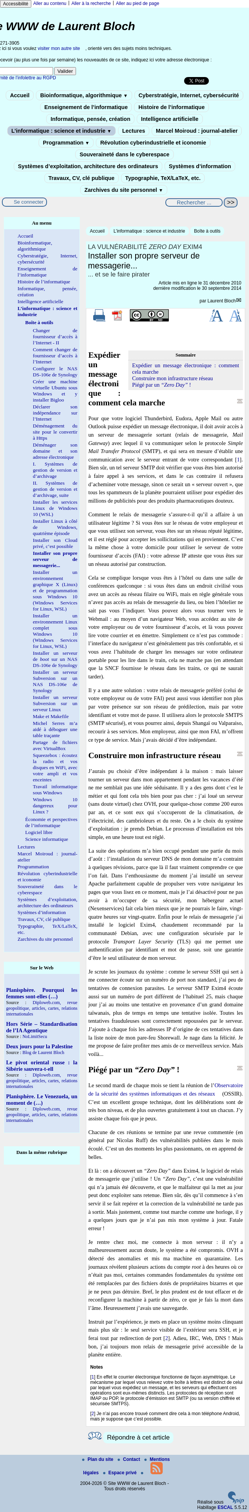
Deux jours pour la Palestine (39, 1046)
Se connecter (29, 202)
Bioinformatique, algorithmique (84, 95)
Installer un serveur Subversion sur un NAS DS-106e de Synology (55, 681)
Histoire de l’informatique (171, 107)
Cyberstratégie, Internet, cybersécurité (189, 95)
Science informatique (46, 839)
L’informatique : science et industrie (61, 131)
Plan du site (98, 1459)
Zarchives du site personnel (123, 190)
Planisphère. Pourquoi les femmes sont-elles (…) (42, 993)
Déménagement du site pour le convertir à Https (55, 432)
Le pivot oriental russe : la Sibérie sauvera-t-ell (42, 1065)
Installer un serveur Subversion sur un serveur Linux (55, 703)
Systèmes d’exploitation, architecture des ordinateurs (88, 166)
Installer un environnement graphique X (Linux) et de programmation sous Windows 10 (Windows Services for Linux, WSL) (55, 590)
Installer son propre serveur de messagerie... (55, 559)
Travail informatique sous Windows (55, 789)
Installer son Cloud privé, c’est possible (55, 543)
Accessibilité (15, 3)
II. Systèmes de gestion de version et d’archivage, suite (55, 489)
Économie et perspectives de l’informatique (51, 822)
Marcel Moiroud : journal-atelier (197, 131)
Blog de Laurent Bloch (44, 1052)
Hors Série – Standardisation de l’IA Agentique (42, 1027)
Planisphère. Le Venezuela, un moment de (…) (42, 1099)
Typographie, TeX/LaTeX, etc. (163, 178)
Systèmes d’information (200, 166)
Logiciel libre (38, 832)
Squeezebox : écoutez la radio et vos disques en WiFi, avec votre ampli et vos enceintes (55, 767)
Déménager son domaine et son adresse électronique (55, 451)
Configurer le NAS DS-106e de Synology (55, 372)
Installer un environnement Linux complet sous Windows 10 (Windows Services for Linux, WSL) (55, 631)
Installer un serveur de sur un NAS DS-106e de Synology (55, 659)
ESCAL (225, 1507)
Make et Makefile (51, 716)
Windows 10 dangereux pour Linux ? (55, 806)
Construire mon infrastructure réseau (172, 378)
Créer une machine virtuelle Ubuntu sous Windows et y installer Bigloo (55, 391)
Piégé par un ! (161, 385)
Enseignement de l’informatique (86, 107)
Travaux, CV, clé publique (82, 178)
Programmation (66, 143)
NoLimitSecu (35, 1036)
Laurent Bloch (221, 301)
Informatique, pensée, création (90, 119)
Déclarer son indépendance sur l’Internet (55, 413)
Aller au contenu (49, 3)
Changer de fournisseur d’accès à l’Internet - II (55, 336)
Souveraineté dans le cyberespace (124, 154)
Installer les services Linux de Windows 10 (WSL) (55, 508)
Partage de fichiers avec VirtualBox (55, 745)
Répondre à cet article (138, 1437)
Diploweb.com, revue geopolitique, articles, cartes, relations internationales (42, 1008)
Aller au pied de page (137, 3)
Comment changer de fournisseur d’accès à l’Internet (55, 356)
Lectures (133, 131)
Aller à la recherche (91, 3)
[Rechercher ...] (194, 202)
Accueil (19, 95)
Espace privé (120, 1472)
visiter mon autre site (59, 48)
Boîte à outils (207, 231)
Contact (129, 1459)
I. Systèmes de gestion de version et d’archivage (55, 470)
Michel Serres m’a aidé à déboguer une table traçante (55, 729)
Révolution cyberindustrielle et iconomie (153, 143)
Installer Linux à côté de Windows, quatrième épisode (55, 527)
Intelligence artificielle (169, 119)
